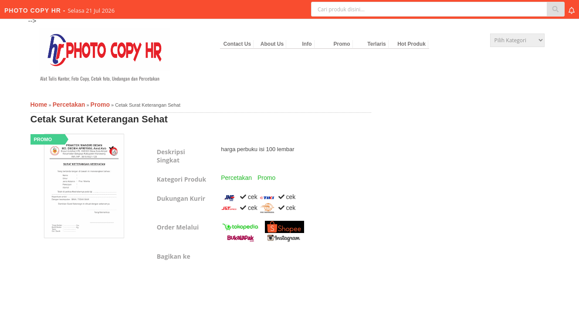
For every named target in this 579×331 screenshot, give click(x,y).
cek (239, 196)
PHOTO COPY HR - (36, 10)
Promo (341, 44)
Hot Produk (411, 44)
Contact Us (237, 44)
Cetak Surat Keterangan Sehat (99, 119)
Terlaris (376, 44)
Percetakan (236, 177)
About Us (272, 44)
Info (307, 44)
